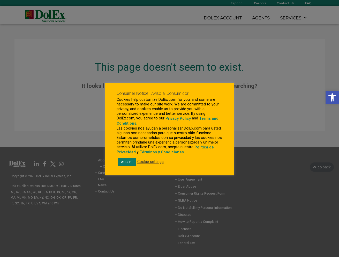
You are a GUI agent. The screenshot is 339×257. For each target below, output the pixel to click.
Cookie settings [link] (150, 161)
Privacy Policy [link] (178, 118)
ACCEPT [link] (127, 162)
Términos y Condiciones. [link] (162, 152)
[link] (332, 97)
